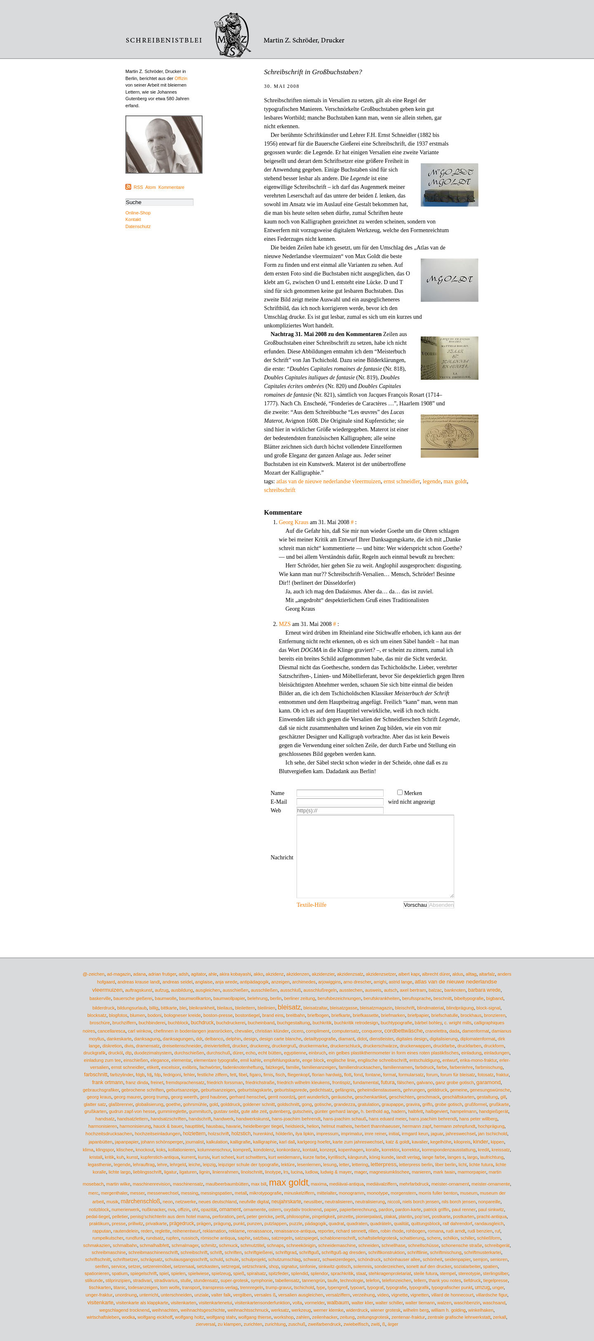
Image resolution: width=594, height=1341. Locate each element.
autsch (390, 990)
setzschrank (254, 1266)
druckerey (259, 1045)
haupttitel (194, 1126)
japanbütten (101, 1141)
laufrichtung (492, 1157)
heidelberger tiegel (263, 1126)
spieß (238, 1273)
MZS (285, 624)
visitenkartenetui (215, 1302)
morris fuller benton (438, 1192)
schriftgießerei (258, 1252)
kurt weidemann (285, 1157)
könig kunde (381, 1157)
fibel (243, 1074)
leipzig (209, 1164)
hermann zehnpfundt (455, 1126)
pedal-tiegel (98, 1216)
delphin (233, 1038)
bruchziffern (124, 1022)
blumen (137, 1015)
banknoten (454, 990)
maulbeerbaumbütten (226, 1183)
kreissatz (501, 1149)
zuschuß (297, 1324)
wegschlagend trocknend (124, 1310)
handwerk (224, 1118)
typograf (375, 1287)
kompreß (242, 1149)
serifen (101, 1266)
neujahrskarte (286, 1202)
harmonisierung (135, 1126)
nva (171, 1209)
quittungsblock (425, 1223)
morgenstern (403, 1192)
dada (454, 1030)
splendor (319, 1273)
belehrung (258, 998)
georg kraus (99, 1096)
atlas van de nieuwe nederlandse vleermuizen (328, 481)
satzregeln (281, 1237)
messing (189, 1192)
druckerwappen (415, 1045)
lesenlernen (309, 1164)
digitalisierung (444, 1038)
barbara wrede (484, 990)
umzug (482, 1287)
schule (232, 1259)
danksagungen (178, 1038)
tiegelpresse (495, 1280)
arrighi (380, 981)
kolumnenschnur (214, 1149)
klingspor (105, 1149)
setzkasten (208, 1266)
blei (182, 1007)
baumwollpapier (229, 998)
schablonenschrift (338, 1237)
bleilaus (224, 1007)
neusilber (313, 1201)
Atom (150, 187)
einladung (471, 1052)
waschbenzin (467, 1302)
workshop (284, 1317)
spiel (164, 1273)
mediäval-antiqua (346, 1183)
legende (432, 481)
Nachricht (282, 857)
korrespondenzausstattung (449, 1149)
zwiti (375, 1324)
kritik (109, 1157)
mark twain (444, 1171)
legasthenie (99, 1164)
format (389, 1074)
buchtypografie (396, 1022)
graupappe (392, 1104)
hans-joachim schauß (344, 1118)
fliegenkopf (298, 1074)
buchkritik (322, 1022)
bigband (495, 998)
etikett (153, 1067)
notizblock (99, 1209)
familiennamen (398, 1067)
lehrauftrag (144, 1164)
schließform (488, 1237)
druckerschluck (345, 1045)
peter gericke (260, 1216)
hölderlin (284, 1133)
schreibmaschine (109, 1252)
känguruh (357, 1157)
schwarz (311, 1259)
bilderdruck (103, 1007)
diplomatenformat (477, 1038)
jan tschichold (492, 1133)
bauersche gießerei (132, 998)
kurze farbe (314, 1157)
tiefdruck (472, 1280)
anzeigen (280, 981)
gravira (413, 1104)
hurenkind (263, 1133)
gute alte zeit (254, 1111)
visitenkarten (183, 1302)
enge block (313, 1060)
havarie (233, 1126)
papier (330, 1209)
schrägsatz (151, 1259)
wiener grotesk (385, 1310)
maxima (319, 1183)
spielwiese (198, 1273)
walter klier (362, 1302)
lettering (360, 1164)
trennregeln (251, 1287)
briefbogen (318, 1015)
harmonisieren (102, 1126)
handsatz (104, 1118)
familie (292, 1067)
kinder (480, 1142)
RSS (138, 187)
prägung (222, 1223)
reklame (237, 1230)
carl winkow (139, 1030)
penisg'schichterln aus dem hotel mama (170, 1216)
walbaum (338, 1302)
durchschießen (189, 1052)
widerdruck (357, 1310)
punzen (254, 1223)
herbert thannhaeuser (377, 1126)
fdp (157, 1074)
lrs (285, 1171)
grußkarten (95, 1111)
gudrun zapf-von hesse (132, 1111)
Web (276, 810)
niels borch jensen (421, 1201)
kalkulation (217, 1141)
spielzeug (221, 1273)
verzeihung (364, 1294)
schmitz (208, 1245)
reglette (162, 1230)
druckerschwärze (380, 1045)
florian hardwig (327, 1074)
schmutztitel (252, 1245)
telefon (373, 1280)
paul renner (464, 1209)
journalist (195, 1141)
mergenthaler (114, 1192)
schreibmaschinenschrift (153, 1252)
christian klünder (272, 1030)
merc (93, 1192)
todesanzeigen (143, 1287)
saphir (244, 1237)
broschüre (100, 1022)
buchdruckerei (230, 1022)
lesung (330, 1164)
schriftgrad (285, 1252)
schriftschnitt (98, 1259)
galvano (425, 1082)
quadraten (357, 1223)
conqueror (372, 1030)
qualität (401, 1223)
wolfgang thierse (254, 1317)
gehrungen (414, 1089)
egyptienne (295, 1052)
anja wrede (226, 981)
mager (360, 1171)
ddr (199, 1038)
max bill (258, 1183)
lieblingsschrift (147, 1171)
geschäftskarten (458, 1096)
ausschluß (290, 990)
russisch (190, 1237)
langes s (456, 1157)
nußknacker (153, 1209)
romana (435, 1230)
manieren (421, 1171)
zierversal (205, 1324)
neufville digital (254, 1201)
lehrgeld (178, 1164)
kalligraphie (264, 1141)
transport (191, 1287)
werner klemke (329, 1310)
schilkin (450, 1237)
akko (258, 974)
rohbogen (415, 1230)
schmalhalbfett (154, 1245)
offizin (184, 1209)
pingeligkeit (323, 1216)
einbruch (317, 1052)
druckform (494, 1045)
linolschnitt (251, 1171)
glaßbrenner (120, 1104)
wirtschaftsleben (103, 1317)
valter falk (221, 1294)
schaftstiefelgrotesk (377, 1237)
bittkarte (169, 1007)
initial (394, 1133)
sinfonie (307, 1266)
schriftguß (309, 1252)
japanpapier (127, 1141)
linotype (273, 1171)
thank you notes (445, 1280)
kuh (120, 1157)
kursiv (204, 1157)
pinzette (345, 1216)
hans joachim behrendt (433, 1118)
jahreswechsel (460, 1133)
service (118, 1266)
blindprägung (460, 1007)
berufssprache (416, 998)
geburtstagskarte (255, 1089)
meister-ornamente (490, 1183)
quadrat (336, 1223)
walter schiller (389, 1302)
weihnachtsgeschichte (203, 1310)
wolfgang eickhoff (154, 1317)
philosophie (298, 1216)
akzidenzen (297, 974)
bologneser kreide (182, 1015)
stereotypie (469, 1273)
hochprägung (491, 1126)
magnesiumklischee (389, 1171)
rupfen (172, 1237)
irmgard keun (415, 1133)
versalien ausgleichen (300, 1294)
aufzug (161, 990)
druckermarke (313, 1045)
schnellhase (393, 1245)
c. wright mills (457, 1022)
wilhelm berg (416, 1310)
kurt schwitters (251, 1157)
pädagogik (315, 1223)
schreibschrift (279, 490)
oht (195, 1209)
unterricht (148, 1294)
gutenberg (279, 1111)
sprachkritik (342, 1273)
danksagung (147, 1038)
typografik (419, 1287)
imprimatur (351, 1133)
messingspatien (216, 1192)
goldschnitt (288, 1104)
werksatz (280, 1310)
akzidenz (275, 974)
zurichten (253, 1324)
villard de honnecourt (452, 1294)
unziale (201, 1294)
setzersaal (184, 1266)
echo (251, 1052)
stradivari (142, 1280)
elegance (160, 1060)
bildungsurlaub (132, 1007)
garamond (488, 1082)
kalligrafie (240, 1141)
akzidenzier (323, 974)
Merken (413, 793)
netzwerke (185, 1201)
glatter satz (95, 1104)
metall (241, 1192)
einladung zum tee (102, 1060)
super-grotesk (234, 1280)
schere (434, 1237)
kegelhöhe (440, 1141)
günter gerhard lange (336, 1111)
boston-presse (218, 1015)
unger (498, 1287)
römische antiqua (217, 1237)
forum (432, 1074)
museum (468, 1192)
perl (240, 1216)
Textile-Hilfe (311, 905)
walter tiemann (420, 1302)
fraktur (502, 1074)
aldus (457, 974)
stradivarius (166, 1280)
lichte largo (119, 1171)
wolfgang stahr (221, 1317)
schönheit (432, 1259)
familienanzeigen (319, 1067)
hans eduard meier (387, 1118)
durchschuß (218, 1052)
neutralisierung (370, 1201)
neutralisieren (338, 1201)
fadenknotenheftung (243, 1067)
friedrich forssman (225, 1082)
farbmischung (488, 1067)
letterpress (384, 1164)
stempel (448, 1273)
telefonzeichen (396, 1280)
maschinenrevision (151, 1183)
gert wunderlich (313, 1096)
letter (344, 1164)
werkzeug (301, 1310)
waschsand (494, 1302)
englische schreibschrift (382, 1060)
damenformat (475, 1030)
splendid (299, 1273)
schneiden (368, 1245)
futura (388, 1082)
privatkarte (156, 1223)
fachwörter (209, 1067)
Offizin (180, 78)
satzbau (261, 1237)
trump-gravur (278, 1287)
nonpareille (489, 1201)
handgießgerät (493, 1111)
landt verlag (408, 1157)
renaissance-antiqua (294, 1230)
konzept (328, 1149)
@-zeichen (93, 974)
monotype (377, 1192)
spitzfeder (279, 1273)
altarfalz (487, 974)
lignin (204, 1171)
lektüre (288, 1164)
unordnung (126, 1294)
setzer (134, 1266)
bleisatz (289, 1007)
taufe (332, 1280)
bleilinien (266, 1007)
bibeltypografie (469, 998)
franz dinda (137, 1082)
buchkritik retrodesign (356, 1022)
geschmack (428, 1096)
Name (277, 793)
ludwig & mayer (336, 1171)
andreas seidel (178, 981)
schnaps (275, 1245)
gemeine (458, 1089)
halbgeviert (436, 1111)
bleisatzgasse (344, 1007)
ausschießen (235, 990)
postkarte (441, 1216)
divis (128, 1045)
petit (280, 1216)
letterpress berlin (415, 1164)
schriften (233, 1252)
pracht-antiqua (492, 1216)
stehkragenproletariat (389, 1273)
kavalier (420, 1141)
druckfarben (469, 1045)
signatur (289, 1266)
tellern (420, 1280)
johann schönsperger (162, 1141)
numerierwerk (125, 1209)
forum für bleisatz (457, 1074)
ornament (230, 1209)
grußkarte (499, 1104)
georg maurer (127, 1096)
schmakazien (96, 1245)
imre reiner (375, 1133)
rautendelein (126, 1230)
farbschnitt (96, 1075)
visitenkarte (100, 1303)
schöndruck (369, 1259)
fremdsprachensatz (185, 1082)
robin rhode (392, 1230)
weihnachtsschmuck (247, 1310)
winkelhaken (480, 1310)
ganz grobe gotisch (455, 1082)
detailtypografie (320, 1038)
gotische (322, 1104)
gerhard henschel (247, 1096)
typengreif (337, 1287)
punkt (239, 1223)
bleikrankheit (201, 1007)
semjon (480, 1259)
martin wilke (118, 1183)
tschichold (304, 1287)
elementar (181, 1060)
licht (463, 1164)
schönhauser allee (401, 1259)
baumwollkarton (195, 998)
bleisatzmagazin (376, 1007)
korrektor (390, 1149)
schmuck (228, 1245)
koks (161, 1149)
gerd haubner (213, 1096)
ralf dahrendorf (457, 1223)
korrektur (411, 1149)
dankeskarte (119, 1038)
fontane (372, 1074)
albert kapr (409, 974)
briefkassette (365, 1015)
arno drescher (357, 981)
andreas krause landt (139, 981)
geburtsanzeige (182, 1089)
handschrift (200, 1118)
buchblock (178, 1022)
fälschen (405, 1082)
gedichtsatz (320, 1089)
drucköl (115, 1052)
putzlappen (275, 1223)
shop (274, 1266)
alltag (471, 974)
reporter (325, 1230)
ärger (393, 1324)
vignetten (419, 1294)
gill (503, 1096)
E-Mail (279, 802)
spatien (490, 1266)
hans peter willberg (478, 1118)
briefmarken (393, 1015)
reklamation (214, 1230)
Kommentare (171, 187)
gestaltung (487, 1096)
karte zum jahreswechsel (358, 1141)
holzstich (241, 1133)
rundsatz (154, 1237)
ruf (497, 1230)
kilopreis (462, 1141)
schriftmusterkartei (482, 1252)
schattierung (412, 1237)
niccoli (393, 1201)
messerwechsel (163, 1192)
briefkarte (340, 1015)
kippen (497, 1141)
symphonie (262, 1280)
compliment (318, 1030)
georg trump (156, 1096)
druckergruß (284, 1045)
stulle (185, 1280)
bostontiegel (247, 1015)
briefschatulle (444, 1015)
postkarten (463, 1216)
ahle (212, 974)
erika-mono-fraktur (478, 1060)
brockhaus (470, 1015)
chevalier (243, 1030)
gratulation (368, 1104)
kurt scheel (223, 1157)
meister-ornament (450, 1183)
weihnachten (165, 1310)
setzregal (230, 1266)
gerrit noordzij (281, 1096)
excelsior (170, 1067)
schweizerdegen (338, 1259)
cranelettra (436, 1030)
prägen (204, 1223)
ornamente (254, 1209)
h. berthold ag (375, 1111)
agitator (198, 974)
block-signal (488, 1007)
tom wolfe (169, 1287)
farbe (441, 1067)
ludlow (311, 1171)
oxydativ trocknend (303, 1209)
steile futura (425, 1273)
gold (213, 1104)
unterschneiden (176, 1294)
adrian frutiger (162, 974)
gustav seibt (226, 1111)
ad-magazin (118, 974)
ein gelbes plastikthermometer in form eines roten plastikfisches (394, 1052)
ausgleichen (208, 990)
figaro (255, 1074)
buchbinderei (152, 1022)
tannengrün (313, 1280)
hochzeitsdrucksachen (108, 1133)
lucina (297, 1171)
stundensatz (205, 1280)
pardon (386, 1209)
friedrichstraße (259, 1082)
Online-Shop (138, 212)
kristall (95, 1157)
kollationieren (181, 1149)
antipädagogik (254, 981)
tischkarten (100, 1287)
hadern (398, 1111)
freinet (157, 1082)
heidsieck (294, 1126)
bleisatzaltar (315, 1007)
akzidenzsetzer (381, 974)
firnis (268, 1074)
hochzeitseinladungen (158, 1133)
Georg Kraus (294, 522)
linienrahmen (225, 1171)
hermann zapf (416, 1126)
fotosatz (486, 1074)
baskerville (100, 998)
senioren (498, 1259)
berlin (276, 998)
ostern (275, 1209)
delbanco (214, 1038)
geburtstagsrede (290, 1089)
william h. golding (448, 1310)
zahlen (302, 1317)
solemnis (363, 1266)
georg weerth (184, 1096)
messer (137, 1192)
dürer (238, 1052)
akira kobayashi (235, 974)
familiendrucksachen (359, 1067)
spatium (120, 1273)
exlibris (189, 1067)
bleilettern (245, 1007)
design (250, 1038)
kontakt (310, 1149)
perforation (223, 1216)
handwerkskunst (252, 1118)
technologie (351, 1280)
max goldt (455, 481)
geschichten (402, 1096)
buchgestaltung (293, 1022)
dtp (128, 1052)
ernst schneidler (402, 481)
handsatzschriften (168, 1118)
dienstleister (381, 1038)
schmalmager (185, 1245)
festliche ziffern (212, 1074)
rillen (373, 1230)
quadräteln (380, 1223)
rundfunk (135, 1237)
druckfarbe (444, 1045)
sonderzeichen (389, 1266)
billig (153, 1007)
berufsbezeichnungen (339, 998)
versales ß (265, 1294)
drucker (239, 1045)
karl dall (287, 1141)
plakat (390, 1216)
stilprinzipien (118, 1280)
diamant (346, 1038)
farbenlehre (461, 1067)
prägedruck (182, 1223)
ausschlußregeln (320, 990)
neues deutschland (217, 1201)
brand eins (272, 1015)
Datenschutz (138, 226)
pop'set (422, 1216)
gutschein (302, 1111)
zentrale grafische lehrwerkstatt (459, 1317)
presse (119, 1223)
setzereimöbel (157, 1266)
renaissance (260, 1230)
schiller (467, 1237)
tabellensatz (287, 1280)
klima (88, 1149)
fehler (189, 1074)
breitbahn (295, 1015)
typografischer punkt (451, 1287)
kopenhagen (350, 1149)
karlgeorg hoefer (313, 1141)
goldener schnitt (259, 1104)
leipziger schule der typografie (248, 1164)
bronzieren (494, 1015)
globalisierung (149, 1104)
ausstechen (350, 990)
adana (139, 974)
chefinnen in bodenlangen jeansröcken (192, 1030)
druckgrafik (94, 1052)
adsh (184, 974)
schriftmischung (445, 1252)
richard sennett (351, 1230)
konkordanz (288, 1149)
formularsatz (411, 1074)
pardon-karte (408, 1209)
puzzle (295, 1223)
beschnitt (443, 998)
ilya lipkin (304, 1133)
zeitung (347, 1317)
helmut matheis (336, 1126)
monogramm (351, 1192)
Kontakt (133, 219)
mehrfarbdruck (414, 1183)
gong (307, 1104)
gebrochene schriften (142, 1089)
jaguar (437, 1133)
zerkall (499, 1317)
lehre (162, 1164)
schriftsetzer (125, 1259)
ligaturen (188, 1171)
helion (313, 1126)
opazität (209, 1209)
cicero (297, 1030)
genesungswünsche (490, 1089)
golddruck (230, 1104)
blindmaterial (430, 1007)
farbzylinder (121, 1074)
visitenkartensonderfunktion (262, 1302)
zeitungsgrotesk (373, 1317)
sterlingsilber (495, 1273)
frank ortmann (107, 1082)
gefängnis (345, 1089)
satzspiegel (306, 1237)
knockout (145, 1149)
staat (361, 1273)
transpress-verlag (220, 1287)
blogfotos (118, 1015)
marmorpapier (471, 1171)
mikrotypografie (266, 1192)
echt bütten (270, 1052)
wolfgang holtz (189, 1317)
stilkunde (94, 1280)
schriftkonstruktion (386, 1252)
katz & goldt (397, 1141)
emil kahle (251, 1060)
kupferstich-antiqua (160, 1157)
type (320, 1287)
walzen (444, 1302)
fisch (280, 1074)
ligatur (170, 1171)
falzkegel (274, 1067)
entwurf (450, 1060)
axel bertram (413, 990)
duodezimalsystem (153, 1052)
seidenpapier (457, 1259)
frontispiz (341, 1082)
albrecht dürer (436, 974)
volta (297, 1302)
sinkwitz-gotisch (334, 1266)
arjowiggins (329, 981)
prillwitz (135, 1223)
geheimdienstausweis (379, 1089)
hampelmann (463, 1111)
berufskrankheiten (381, 998)
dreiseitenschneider (181, 1045)
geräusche (341, 1096)
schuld (216, 1259)
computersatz (345, 1030)
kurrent (189, 1157)
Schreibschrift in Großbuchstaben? (313, 72)
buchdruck (202, 1023)
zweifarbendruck (324, 1324)
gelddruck (437, 1089)
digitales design (411, 1038)
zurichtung (275, 1324)
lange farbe (433, 1157)
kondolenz (263, 1149)
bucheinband (261, 1022)
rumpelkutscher (107, 1237)
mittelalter (326, 1192)
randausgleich (489, 1223)
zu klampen (229, 1324)
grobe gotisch (448, 1104)
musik (112, 1201)
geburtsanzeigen (218, 1089)
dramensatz (148, 1045)
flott (347, 1074)
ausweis (373, 990)
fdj (149, 1074)
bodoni (155, 1015)
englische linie (341, 1060)
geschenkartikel (370, 1096)
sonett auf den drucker (428, 1266)
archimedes (304, 981)
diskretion (112, 1045)
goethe (173, 1104)
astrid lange (400, 981)
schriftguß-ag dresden (343, 1252)
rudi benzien (480, 1230)
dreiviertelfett (217, 1045)
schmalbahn (125, 1245)
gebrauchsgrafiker (101, 1089)
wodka (128, 1317)
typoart (357, 1287)
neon (167, 1201)
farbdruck (424, 1067)
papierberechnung (357, 1209)
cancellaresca (111, 1030)
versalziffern (338, 1294)
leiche (194, 1164)
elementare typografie (216, 1060)
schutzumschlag (284, 1259)
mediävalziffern (381, 1183)
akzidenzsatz (350, 974)
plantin (405, 1216)
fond (358, 1074)
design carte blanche (280, 1038)
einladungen (496, 1052)
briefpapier (418, 1015)
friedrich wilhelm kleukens (303, 1082)
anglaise (204, 981)
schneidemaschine (337, 1245)
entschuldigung (424, 1060)
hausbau (214, 1126)
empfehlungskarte (281, 1060)
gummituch (200, 1111)
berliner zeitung (299, 998)
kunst (132, 1157)
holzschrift (218, 1133)
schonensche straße (461, 1245)
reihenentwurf (186, 1230)
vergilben (242, 1294)
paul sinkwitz (491, 1209)
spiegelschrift (143, 1273)
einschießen (135, 1060)
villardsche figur (491, 1294)
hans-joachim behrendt (296, 1118)
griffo (427, 1104)
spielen (178, 1273)
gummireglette (172, 1111)
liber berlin (445, 1164)
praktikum (99, 1223)
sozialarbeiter (467, 1266)
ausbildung (182, 990)
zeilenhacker (324, 1317)
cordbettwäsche (403, 1031)
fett (233, 1074)
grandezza (344, 1104)
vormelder (314, 1302)
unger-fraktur (98, 1294)
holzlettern (194, 1133)
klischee (124, 1149)
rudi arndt (455, 1230)
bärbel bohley (428, 1022)
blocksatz (96, 1015)
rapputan (101, 1230)
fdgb (140, 1074)
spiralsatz (256, 1273)
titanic (119, 1287)
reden (146, 1230)
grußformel (475, 1104)
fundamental (366, 1082)
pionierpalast (368, 1216)
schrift (216, 1252)
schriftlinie (417, 1252)
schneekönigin (301, 1245)
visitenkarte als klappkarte (142, 1302)
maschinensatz (188, 1183)
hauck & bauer (167, 1126)
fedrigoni (172, 1074)
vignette (399, 1294)
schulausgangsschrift (186, 1259)
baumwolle (166, 998)
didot (362, 1038)
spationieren (97, 1273)
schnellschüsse (423, 1245)
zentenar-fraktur (408, 1317)
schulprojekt (253, 1259)
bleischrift (404, 1007)
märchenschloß (140, 1201)
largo (472, 1157)
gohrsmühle (195, 1104)
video (383, 1294)
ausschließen (264, 990)
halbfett (415, 1111)
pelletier (120, 1216)
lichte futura (481, 1164)
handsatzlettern (132, 1118)
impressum (327, 1133)
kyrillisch (337, 1157)
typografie (396, 1287)
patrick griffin (436, 1209)
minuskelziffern (299, 1192)
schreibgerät (497, 1245)
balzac (435, 990)
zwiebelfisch (356, 1324)
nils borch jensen (459, 1201)
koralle (372, 1149)
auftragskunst (138, 990)
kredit (483, 1149)
